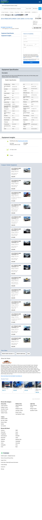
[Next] (39, 15)
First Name (25, 36)
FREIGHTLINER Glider (21, 353)
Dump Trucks (4, 411)
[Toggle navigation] (39, 2)
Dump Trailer (4, 422)
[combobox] (25, 45)
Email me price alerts (23, 141)
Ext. (35, 44)
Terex (17, 437)
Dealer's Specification (10, 80)
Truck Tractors (4, 405)
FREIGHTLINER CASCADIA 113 (8, 353)
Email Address (26, 41)
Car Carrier (3, 425)
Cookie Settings (4, 464)
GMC (17, 430)
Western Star (18, 439)
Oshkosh (3, 439)
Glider (22, 12)
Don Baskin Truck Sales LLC (6, 27)
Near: (27, 8)
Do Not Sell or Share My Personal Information (9, 462)
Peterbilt (17, 435)
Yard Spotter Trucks (20, 414)
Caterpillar (3, 445)
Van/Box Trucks (4, 409)
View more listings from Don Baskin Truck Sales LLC (11, 375)
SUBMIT (31, 62)
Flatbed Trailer (4, 418)
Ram (17, 446)
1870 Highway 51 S (5, 28)
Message (25, 47)
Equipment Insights (6, 35)
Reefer (2, 424)
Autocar (3, 430)
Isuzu (17, 432)
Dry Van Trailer (4, 420)
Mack (17, 434)
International (4, 435)
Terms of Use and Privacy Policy (7, 458)
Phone (24, 44)
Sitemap (2, 469)
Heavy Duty (17, 12)
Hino (17, 445)
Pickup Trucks (33, 408)
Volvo (2, 443)
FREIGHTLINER (27, 12)
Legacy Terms (3, 460)
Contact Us (3, 466)
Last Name (25, 38)
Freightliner (3, 434)
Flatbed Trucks (4, 407)
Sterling (2, 441)
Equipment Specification (7, 33)
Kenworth (3, 437)
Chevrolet (3, 432)
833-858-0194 (36, 28)
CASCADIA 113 (34, 12)
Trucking (11, 12)
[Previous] (3, 15)
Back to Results (5, 12)
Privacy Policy (25, 59)
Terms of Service (31, 59)
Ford (2, 446)
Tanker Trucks (4, 412)
